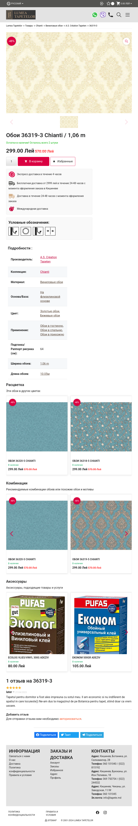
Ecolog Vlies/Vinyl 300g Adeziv (28, 657)
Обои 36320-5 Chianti (22, 460)
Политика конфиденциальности (21, 813)
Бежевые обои (50, 315)
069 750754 (109, 778)
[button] (69, 122)
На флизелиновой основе (50, 297)
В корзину (33, 161)
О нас (12, 760)
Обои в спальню (51, 330)
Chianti (44, 272)
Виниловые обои (51, 282)
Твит (66, 735)
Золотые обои (49, 311)
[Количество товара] (11, 161)
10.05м (45, 374)
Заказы (54, 766)
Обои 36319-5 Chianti (86, 559)
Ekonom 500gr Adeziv (86, 657)
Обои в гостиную (51, 326)
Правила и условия (20, 775)
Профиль (55, 777)
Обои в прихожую (52, 334)
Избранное (56, 770)
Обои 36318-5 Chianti (86, 460)
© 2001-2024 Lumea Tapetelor (77, 820)
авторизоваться (70, 719)
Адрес (53, 774)
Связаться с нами (19, 756)
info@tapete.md (112, 797)
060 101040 (109, 763)
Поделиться (46, 735)
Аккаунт (55, 762)
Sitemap (51, 820)
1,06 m (44, 363)
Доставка (14, 763)
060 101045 (109, 794)
